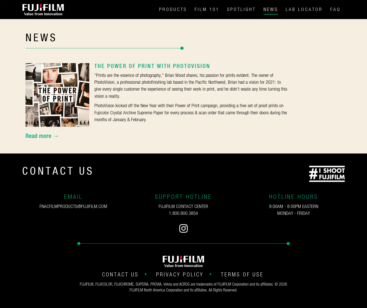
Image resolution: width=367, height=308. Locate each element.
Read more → (42, 136)
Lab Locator (304, 9)
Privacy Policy (180, 275)
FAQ (335, 9)
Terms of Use (242, 275)
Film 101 (207, 9)
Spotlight (241, 9)
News (270, 9)
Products (173, 9)
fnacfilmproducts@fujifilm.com (73, 206)
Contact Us (120, 275)
